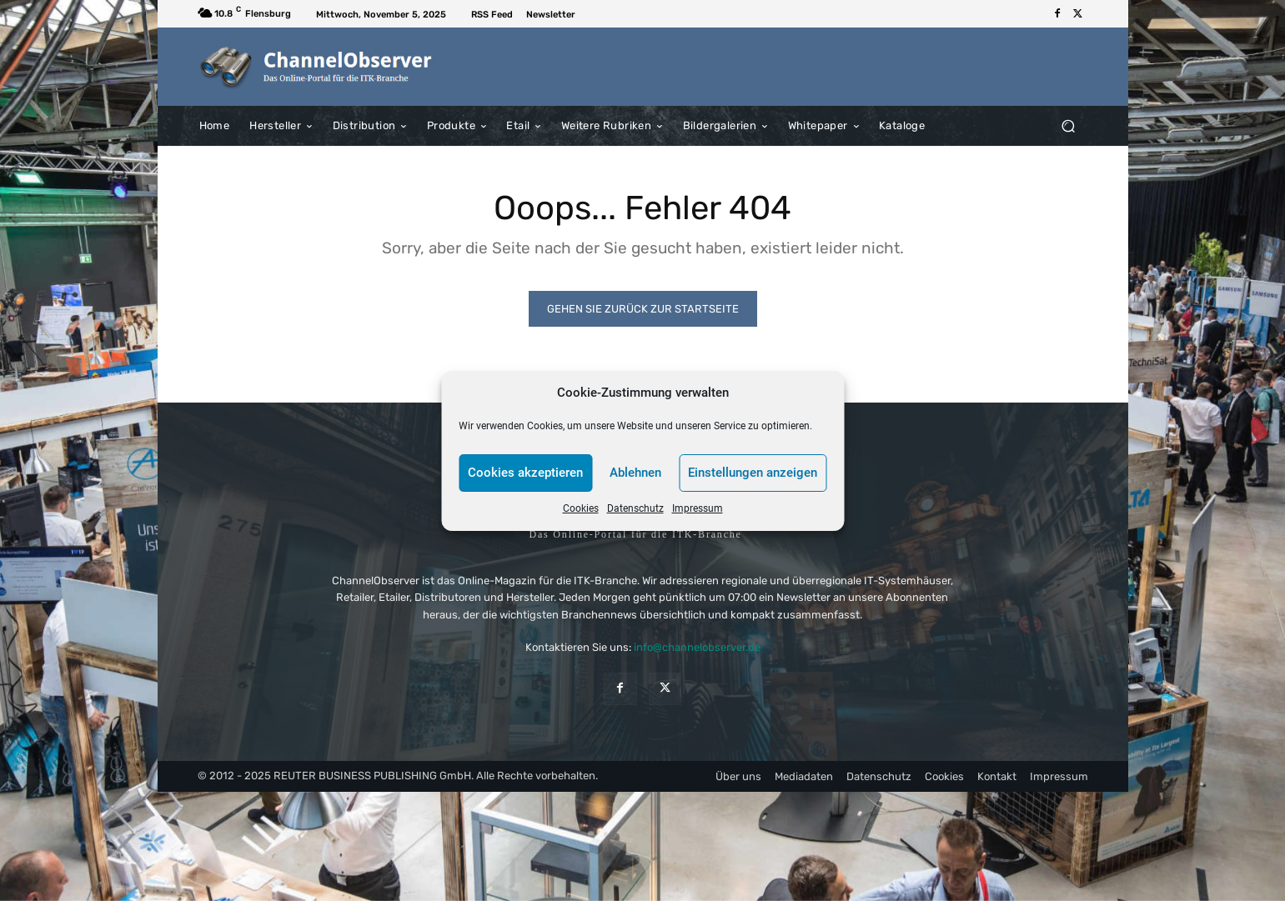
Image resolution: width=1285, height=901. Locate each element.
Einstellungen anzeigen (752, 472)
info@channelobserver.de (697, 647)
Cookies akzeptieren (525, 472)
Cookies (581, 508)
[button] (1068, 125)
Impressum (697, 508)
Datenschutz (635, 508)
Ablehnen (635, 472)
